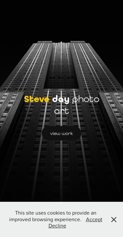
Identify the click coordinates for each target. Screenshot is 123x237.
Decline (57, 225)
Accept (94, 219)
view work (61, 133)
